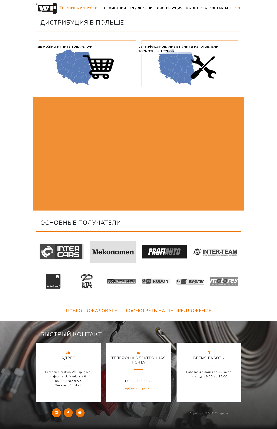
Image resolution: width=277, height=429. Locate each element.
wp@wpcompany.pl (138, 388)
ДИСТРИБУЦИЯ (169, 8)
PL (232, 8)
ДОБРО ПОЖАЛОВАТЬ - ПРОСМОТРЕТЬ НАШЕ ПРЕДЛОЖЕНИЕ (138, 311)
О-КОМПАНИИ (114, 8)
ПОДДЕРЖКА (196, 8)
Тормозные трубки (67, 8)
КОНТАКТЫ (218, 8)
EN (238, 8)
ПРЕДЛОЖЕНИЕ (141, 8)
